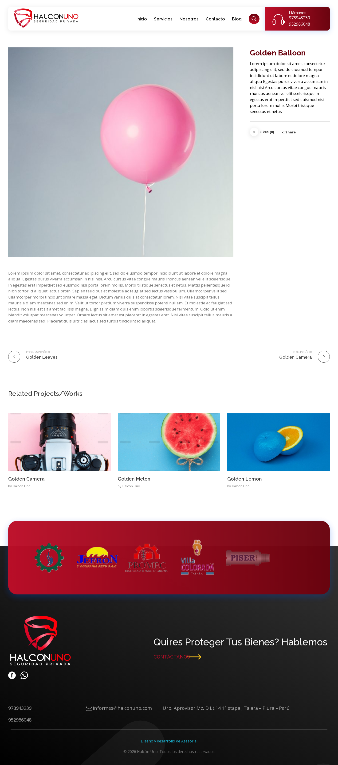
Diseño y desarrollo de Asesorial (169, 741)
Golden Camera (26, 479)
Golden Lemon (244, 479)
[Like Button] (254, 132)
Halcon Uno (22, 486)
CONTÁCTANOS (171, 659)
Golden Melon (134, 479)
